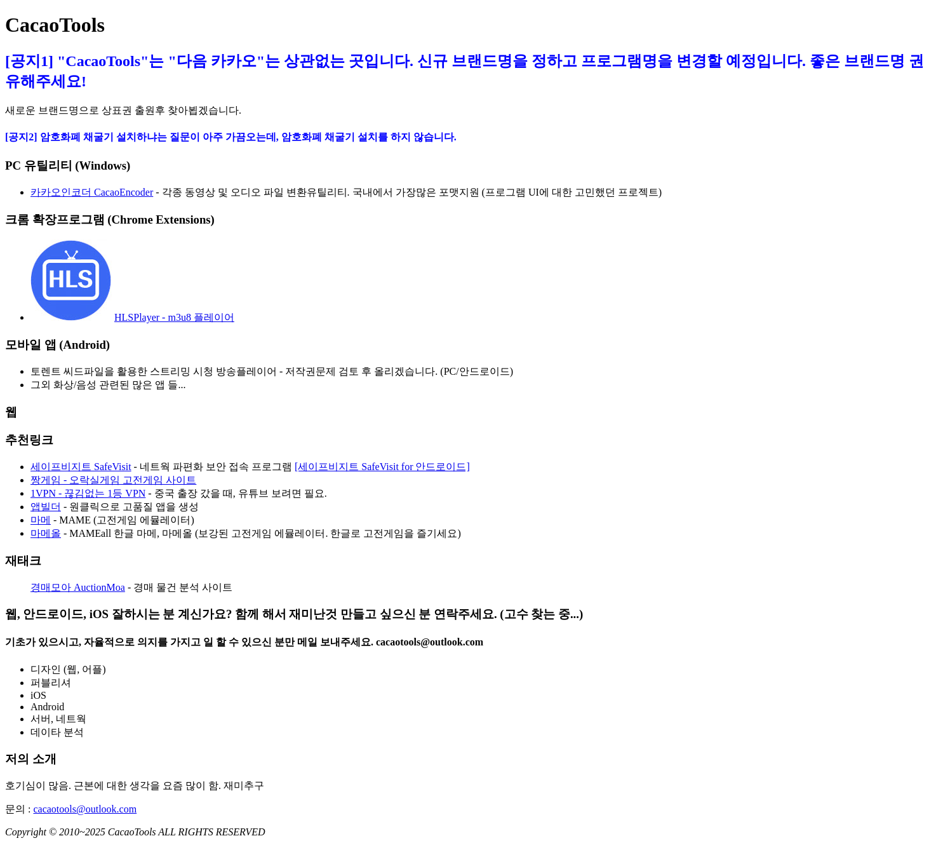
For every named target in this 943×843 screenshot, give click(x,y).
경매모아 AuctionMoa (77, 587)
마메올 (45, 533)
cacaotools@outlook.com (85, 809)
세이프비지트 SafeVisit (80, 466)
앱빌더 (45, 506)
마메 (40, 520)
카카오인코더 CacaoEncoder (91, 192)
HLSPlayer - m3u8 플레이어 (174, 317)
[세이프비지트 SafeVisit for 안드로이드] (382, 466)
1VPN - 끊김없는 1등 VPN (87, 493)
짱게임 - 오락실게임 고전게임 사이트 (113, 480)
